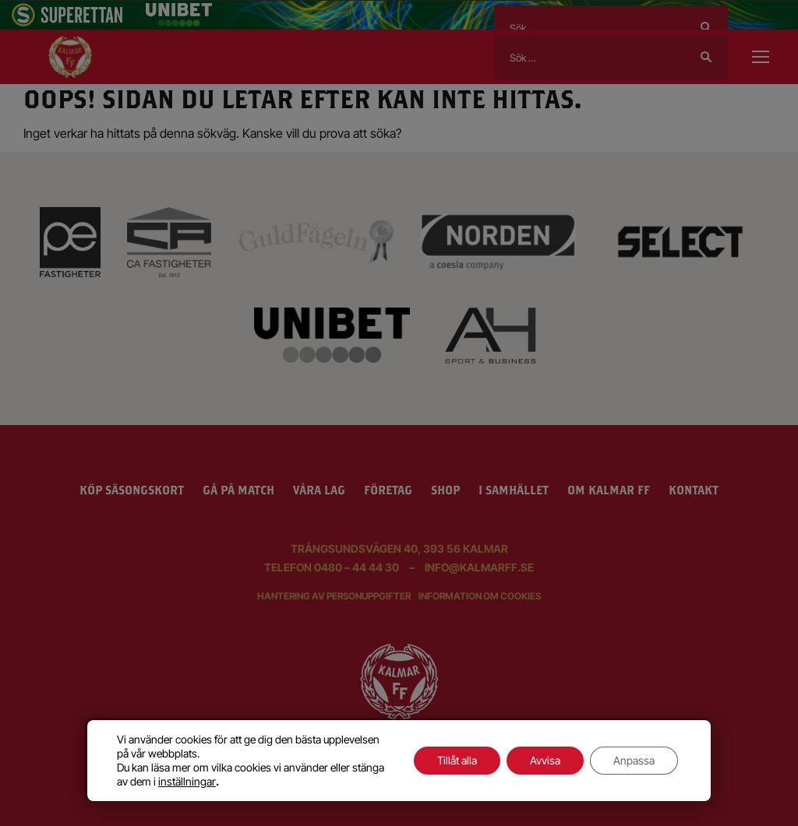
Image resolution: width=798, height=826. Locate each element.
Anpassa (634, 760)
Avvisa (545, 760)
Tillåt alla (457, 760)
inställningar (187, 781)
